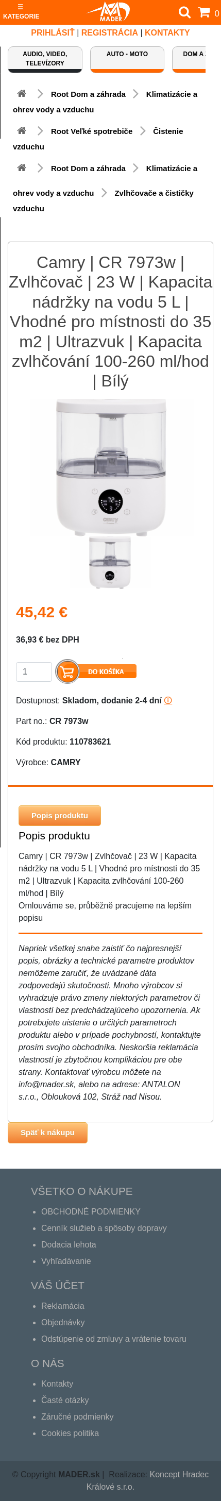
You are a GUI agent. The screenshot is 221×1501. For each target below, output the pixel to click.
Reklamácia (62, 1306)
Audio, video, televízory (45, 58)
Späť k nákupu (48, 1132)
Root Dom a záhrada (88, 94)
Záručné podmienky (77, 1416)
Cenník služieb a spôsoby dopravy (104, 1228)
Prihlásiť (52, 32)
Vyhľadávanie (66, 1261)
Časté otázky (65, 1400)
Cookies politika (70, 1433)
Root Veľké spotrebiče (91, 131)
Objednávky (63, 1322)
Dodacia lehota (68, 1244)
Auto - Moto (127, 54)
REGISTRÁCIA (109, 32)
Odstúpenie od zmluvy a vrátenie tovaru (113, 1339)
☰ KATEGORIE (21, 12)
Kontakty (167, 32)
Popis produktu (59, 815)
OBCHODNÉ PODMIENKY (91, 1211)
